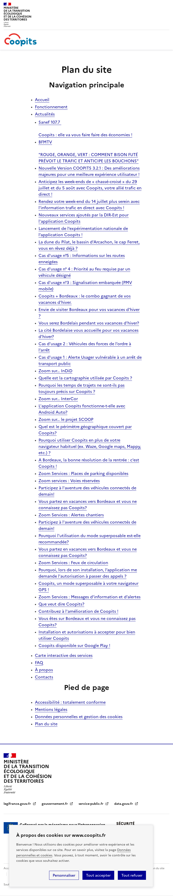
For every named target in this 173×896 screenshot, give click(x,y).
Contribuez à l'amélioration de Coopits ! (78, 611)
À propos (44, 670)
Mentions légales (51, 709)
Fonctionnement (51, 107)
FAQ (39, 663)
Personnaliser (64, 875)
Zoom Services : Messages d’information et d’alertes (90, 597)
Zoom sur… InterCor (58, 399)
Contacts (44, 677)
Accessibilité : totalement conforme (70, 702)
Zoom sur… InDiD (55, 371)
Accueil (42, 100)
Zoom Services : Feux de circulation (73, 563)
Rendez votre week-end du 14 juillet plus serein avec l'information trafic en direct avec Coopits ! (89, 204)
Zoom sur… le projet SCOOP (66, 419)
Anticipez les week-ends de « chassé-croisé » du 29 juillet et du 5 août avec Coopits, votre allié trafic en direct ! (90, 188)
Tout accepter (98, 875)
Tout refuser (131, 875)
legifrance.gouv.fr (20, 803)
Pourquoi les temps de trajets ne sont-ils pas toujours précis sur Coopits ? (82, 388)
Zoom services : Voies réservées (69, 481)
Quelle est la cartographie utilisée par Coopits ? (85, 378)
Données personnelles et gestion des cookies (79, 717)
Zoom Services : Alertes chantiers (71, 515)
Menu (166, 5)
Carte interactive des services (64, 655)
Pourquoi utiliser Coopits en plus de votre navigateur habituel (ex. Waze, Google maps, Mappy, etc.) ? (90, 446)
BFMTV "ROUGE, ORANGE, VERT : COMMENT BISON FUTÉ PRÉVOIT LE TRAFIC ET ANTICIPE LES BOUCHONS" (89, 151)
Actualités (45, 114)
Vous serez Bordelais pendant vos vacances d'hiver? (89, 323)
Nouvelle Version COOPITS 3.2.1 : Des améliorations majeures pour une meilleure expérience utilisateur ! (89, 171)
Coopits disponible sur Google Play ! (74, 645)
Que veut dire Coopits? (61, 604)
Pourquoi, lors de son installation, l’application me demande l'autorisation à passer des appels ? (88, 573)
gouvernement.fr (57, 803)
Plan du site (46, 724)
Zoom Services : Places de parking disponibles (83, 473)
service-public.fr (94, 803)
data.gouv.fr (126, 803)
